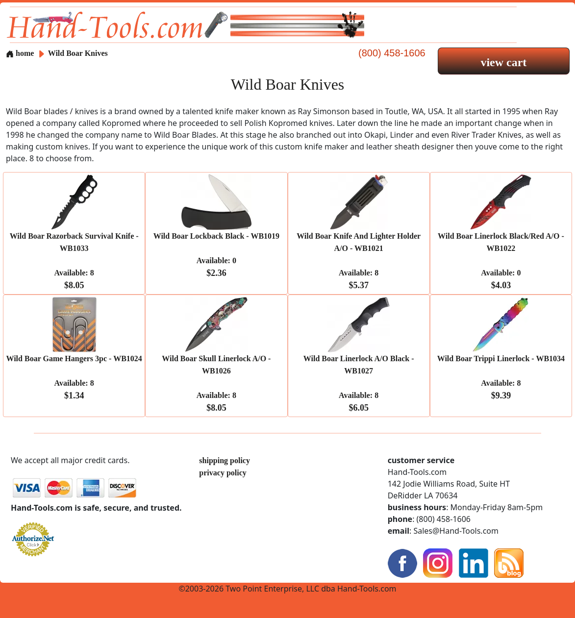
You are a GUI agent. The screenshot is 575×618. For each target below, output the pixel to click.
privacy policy (222, 473)
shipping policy (224, 460)
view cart (503, 62)
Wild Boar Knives (78, 53)
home (20, 53)
